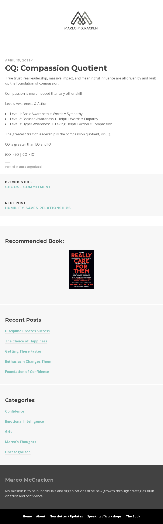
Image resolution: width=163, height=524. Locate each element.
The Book (133, 516)
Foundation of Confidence (27, 371)
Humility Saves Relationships (81, 205)
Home (27, 516)
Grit (8, 431)
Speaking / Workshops (104, 516)
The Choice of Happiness (26, 341)
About (40, 516)
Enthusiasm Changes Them (28, 361)
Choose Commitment (81, 184)
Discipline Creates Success (27, 331)
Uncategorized (30, 167)
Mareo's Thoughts (20, 441)
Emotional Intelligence (24, 421)
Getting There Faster (23, 351)
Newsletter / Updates (66, 516)
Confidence (14, 411)
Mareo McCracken (35, 42)
